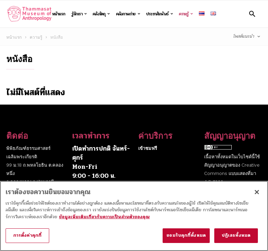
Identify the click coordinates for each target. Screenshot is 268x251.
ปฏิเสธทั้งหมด (236, 239)
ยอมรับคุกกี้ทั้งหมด (186, 239)
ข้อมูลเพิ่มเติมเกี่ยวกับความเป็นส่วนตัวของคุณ (104, 221)
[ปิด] (257, 196)
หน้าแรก (58, 13)
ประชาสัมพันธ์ (159, 13)
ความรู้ (186, 13)
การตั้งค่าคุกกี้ (27, 239)
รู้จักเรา (79, 13)
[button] (252, 13)
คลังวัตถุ (101, 13)
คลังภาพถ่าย (128, 13)
